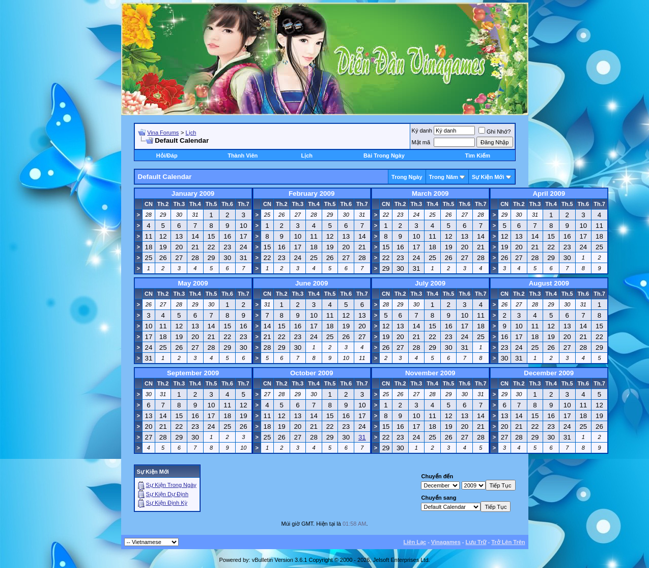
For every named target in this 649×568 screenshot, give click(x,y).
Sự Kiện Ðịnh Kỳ (166, 503)
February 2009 (311, 193)
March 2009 (430, 193)
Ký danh (422, 130)
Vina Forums (163, 133)
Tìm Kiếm (477, 155)
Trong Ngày (406, 177)
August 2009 (549, 283)
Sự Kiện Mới (488, 177)
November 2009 (430, 373)
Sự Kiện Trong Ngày (171, 485)
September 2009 (193, 373)
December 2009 (549, 373)
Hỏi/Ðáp (167, 155)
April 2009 (548, 193)
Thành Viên (243, 155)
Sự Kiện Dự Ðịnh (167, 494)
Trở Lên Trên (508, 542)
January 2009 (193, 193)
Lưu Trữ (476, 542)
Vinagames (446, 542)
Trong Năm (443, 177)
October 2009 (311, 373)
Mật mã (421, 142)
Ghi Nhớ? (494, 131)
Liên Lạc (415, 542)
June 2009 (311, 283)
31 (362, 437)
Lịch (191, 133)
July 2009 (430, 283)
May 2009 (193, 283)
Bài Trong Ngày (384, 155)
